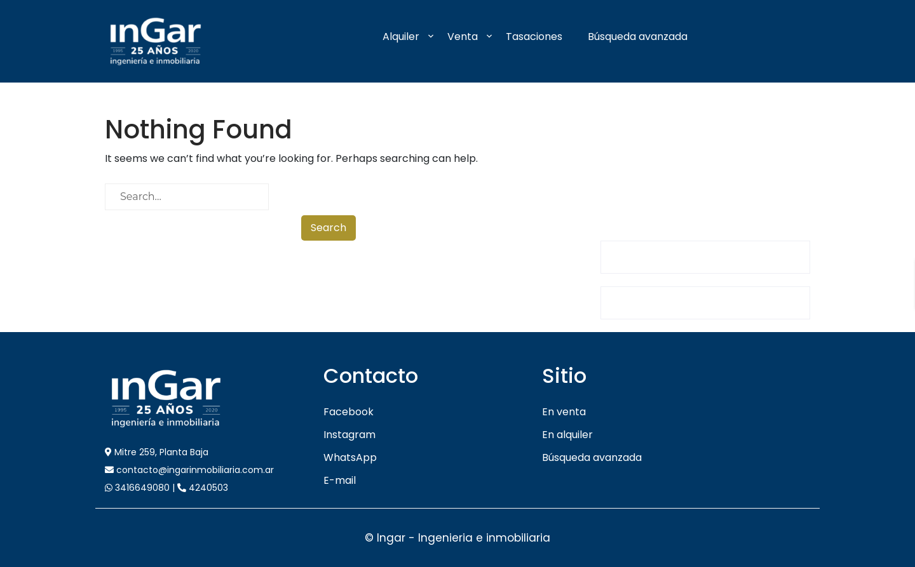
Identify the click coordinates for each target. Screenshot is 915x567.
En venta (564, 411)
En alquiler (567, 434)
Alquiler (401, 36)
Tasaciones (534, 36)
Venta (462, 36)
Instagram (349, 434)
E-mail (339, 480)
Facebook (348, 411)
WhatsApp (350, 457)
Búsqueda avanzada (638, 36)
